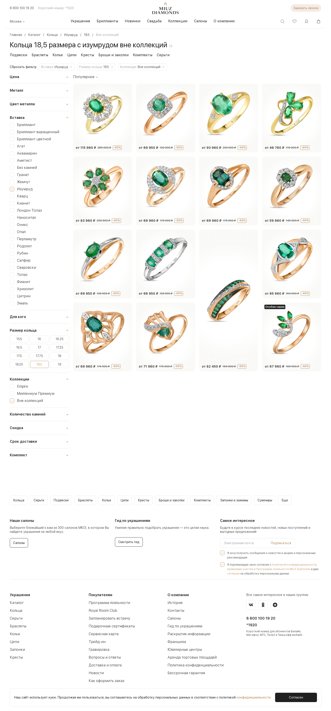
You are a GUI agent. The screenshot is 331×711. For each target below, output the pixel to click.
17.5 (19, 356)
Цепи (69, 55)
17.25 (59, 347)
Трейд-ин (96, 642)
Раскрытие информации (188, 634)
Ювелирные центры (184, 649)
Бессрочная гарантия (185, 673)
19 (59, 364)
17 (39, 347)
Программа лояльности (108, 603)
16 (39, 339)
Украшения (19, 595)
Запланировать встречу (108, 618)
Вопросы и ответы (104, 657)
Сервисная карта (103, 634)
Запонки (16, 649)
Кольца (16, 610)
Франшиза (176, 642)
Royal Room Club (102, 610)
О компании (178, 595)
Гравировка (98, 649)
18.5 (39, 364)
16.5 (19, 347)
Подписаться (281, 543)
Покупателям (100, 595)
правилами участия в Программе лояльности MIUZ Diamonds (265, 569)
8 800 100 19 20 (21, 8)
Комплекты (136, 55)
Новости (95, 673)
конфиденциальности (248, 697)
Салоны (174, 618)
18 (59, 356)
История (174, 603)
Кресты (84, 55)
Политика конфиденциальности (194, 665)
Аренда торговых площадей (191, 657)
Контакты (175, 610)
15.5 (19, 339)
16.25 (59, 339)
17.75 (39, 356)
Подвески (18, 55)
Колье (55, 55)
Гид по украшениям (184, 626)
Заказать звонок (307, 8)
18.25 (19, 364)
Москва (17, 21)
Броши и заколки (108, 55)
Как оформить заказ (105, 681)
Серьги (155, 55)
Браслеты (38, 55)
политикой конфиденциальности (288, 564)
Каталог (16, 603)
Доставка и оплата (104, 665)
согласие (232, 573)
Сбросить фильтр (22, 67)
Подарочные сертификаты (110, 626)
